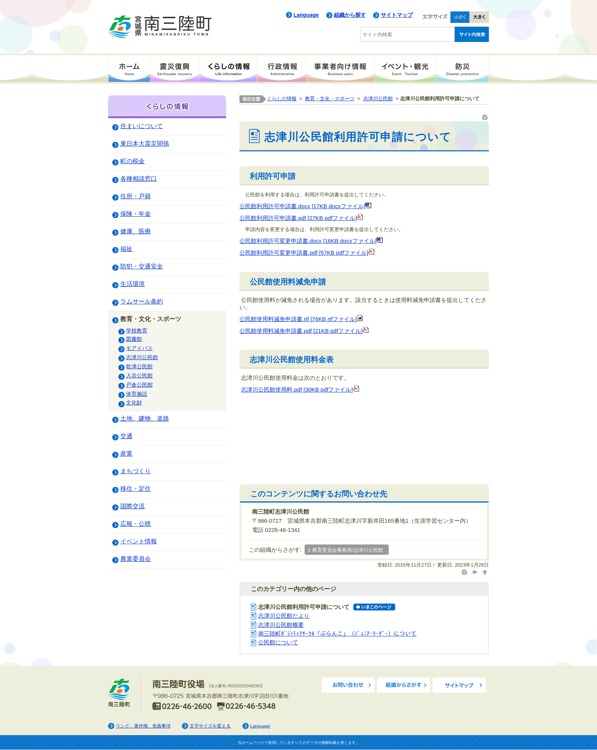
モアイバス (139, 348)
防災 (462, 68)
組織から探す (350, 15)
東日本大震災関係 (144, 143)
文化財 (134, 403)
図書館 (134, 339)
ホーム (129, 68)
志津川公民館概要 (281, 625)
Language (306, 15)
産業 (126, 453)
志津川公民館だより (284, 616)
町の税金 (132, 160)
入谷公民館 (139, 376)
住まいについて (141, 125)
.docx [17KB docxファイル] (334, 206)
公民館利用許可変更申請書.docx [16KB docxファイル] (311, 241)
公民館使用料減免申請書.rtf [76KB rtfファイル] (301, 319)
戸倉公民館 (139, 385)
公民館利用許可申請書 (268, 206)
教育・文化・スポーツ (150, 318)
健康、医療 (135, 231)
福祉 (126, 248)
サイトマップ (397, 15)
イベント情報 (138, 541)
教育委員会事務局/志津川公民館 (347, 550)
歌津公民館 (139, 366)
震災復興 (175, 68)
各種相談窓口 (138, 178)
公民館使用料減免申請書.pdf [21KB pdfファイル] (304, 331)
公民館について (278, 642)
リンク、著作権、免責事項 (143, 726)
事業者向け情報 (340, 68)
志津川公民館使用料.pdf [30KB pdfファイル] (300, 390)
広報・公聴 (135, 523)
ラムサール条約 (141, 301)
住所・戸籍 (135, 196)
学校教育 (136, 331)
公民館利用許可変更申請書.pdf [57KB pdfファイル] (306, 253)
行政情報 (281, 68)
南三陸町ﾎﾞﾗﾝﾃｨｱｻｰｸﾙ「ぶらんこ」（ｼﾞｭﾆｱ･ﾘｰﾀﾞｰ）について (337, 634)
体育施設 (136, 394)
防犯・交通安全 (141, 266)
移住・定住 (135, 488)
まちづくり (135, 470)
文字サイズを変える (210, 726)
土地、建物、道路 (144, 418)
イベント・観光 (405, 68)
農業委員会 (135, 558)
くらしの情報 (228, 68)
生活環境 (132, 283)
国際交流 (132, 506)
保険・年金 (135, 213)
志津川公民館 (142, 357)
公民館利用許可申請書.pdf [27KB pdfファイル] (301, 218)
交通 (126, 435)
